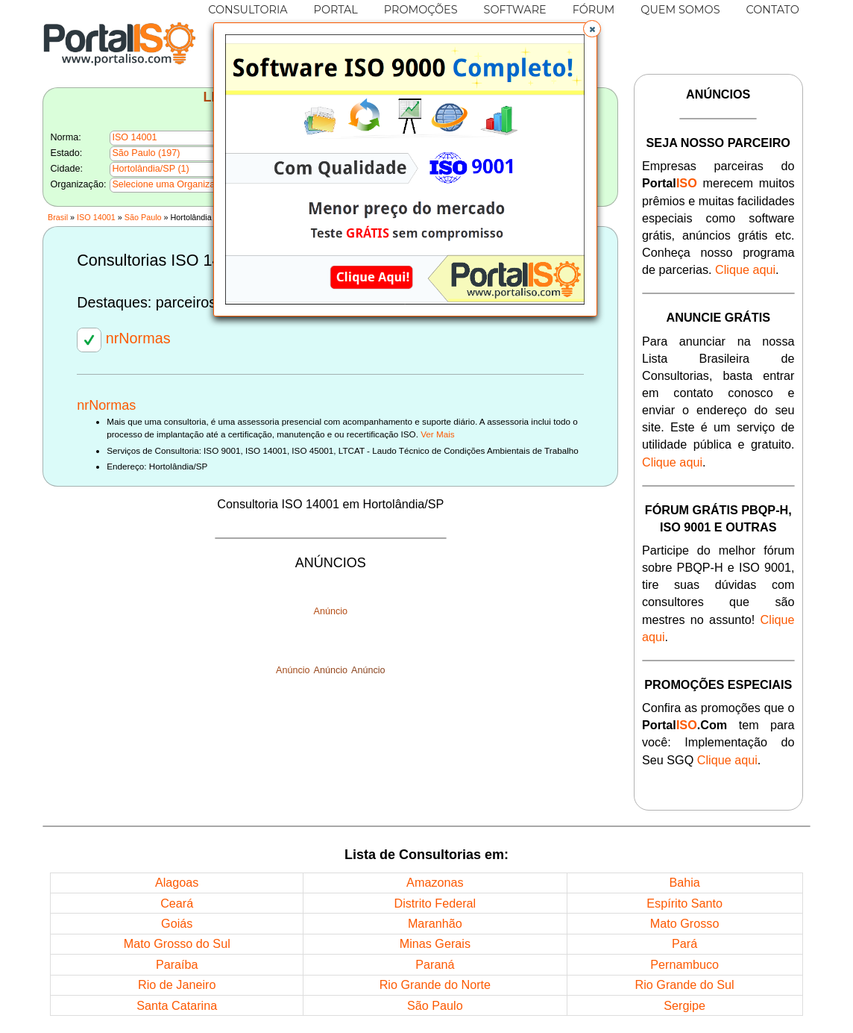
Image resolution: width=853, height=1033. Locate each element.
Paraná (434, 964)
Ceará (176, 903)
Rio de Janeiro (176, 984)
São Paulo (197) (146, 153)
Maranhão (435, 923)
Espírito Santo (684, 903)
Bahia (684, 882)
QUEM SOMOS (680, 9)
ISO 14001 (96, 217)
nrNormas (123, 338)
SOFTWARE (515, 9)
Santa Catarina (176, 1005)
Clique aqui (745, 269)
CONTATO (772, 9)
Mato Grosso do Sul (177, 943)
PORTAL (336, 9)
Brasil (58, 217)
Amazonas (434, 882)
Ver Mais (437, 434)
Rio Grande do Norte (435, 984)
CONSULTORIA (247, 9)
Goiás (176, 923)
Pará (684, 943)
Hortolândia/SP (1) (150, 168)
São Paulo (143, 217)
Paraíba (177, 964)
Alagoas (177, 882)
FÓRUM (594, 9)
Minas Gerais (435, 943)
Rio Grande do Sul (684, 984)
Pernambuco (684, 964)
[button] (592, 29)
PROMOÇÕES (421, 9)
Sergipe (684, 1005)
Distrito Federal (435, 903)
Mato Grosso (685, 923)
